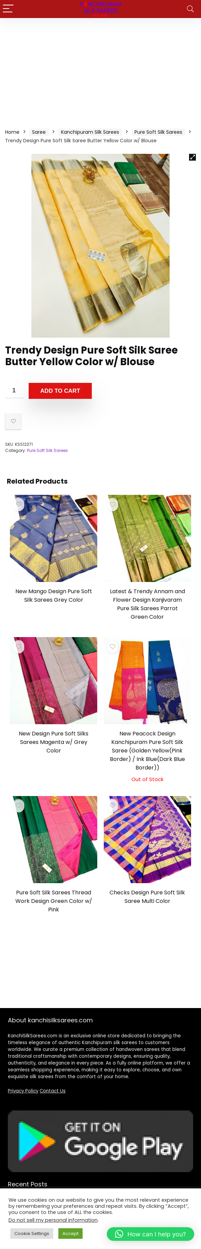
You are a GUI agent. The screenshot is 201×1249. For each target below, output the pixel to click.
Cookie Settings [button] (31, 1233)
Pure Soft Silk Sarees (158, 132)
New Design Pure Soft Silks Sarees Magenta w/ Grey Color (53, 742)
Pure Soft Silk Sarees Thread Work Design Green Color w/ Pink (53, 901)
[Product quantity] (14, 390)
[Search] (190, 9)
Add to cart (60, 391)
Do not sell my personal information (53, 1220)
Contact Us (53, 1091)
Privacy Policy (23, 1091)
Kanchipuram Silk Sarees (90, 132)
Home (12, 132)
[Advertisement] (100, 69)
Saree (39, 132)
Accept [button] (70, 1233)
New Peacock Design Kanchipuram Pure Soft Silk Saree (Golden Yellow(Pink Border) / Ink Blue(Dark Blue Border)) (147, 751)
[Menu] (8, 9)
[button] (192, 157)
